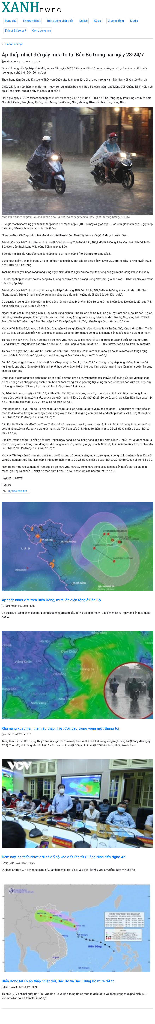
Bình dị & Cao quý (15, 30)
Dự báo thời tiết (17, 491)
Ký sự (97, 20)
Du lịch (83, 20)
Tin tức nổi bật (31, 20)
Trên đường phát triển (60, 20)
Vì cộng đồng (116, 20)
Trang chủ (10, 20)
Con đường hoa (41, 30)
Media (134, 20)
